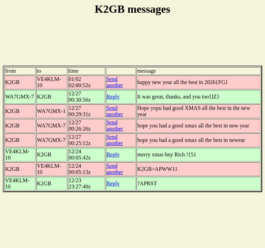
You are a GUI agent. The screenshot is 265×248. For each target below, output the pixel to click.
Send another (114, 82)
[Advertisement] (132, 44)
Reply (113, 97)
